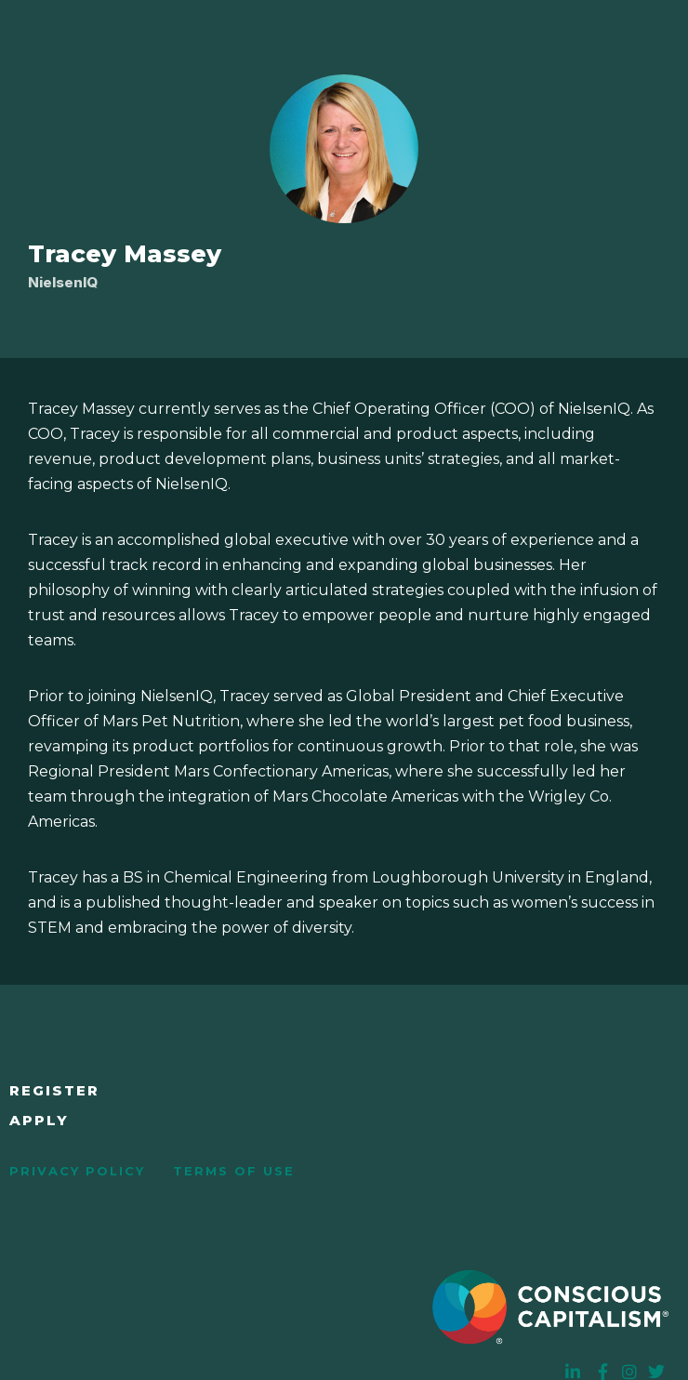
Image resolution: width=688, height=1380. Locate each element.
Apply (39, 1120)
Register (54, 1090)
